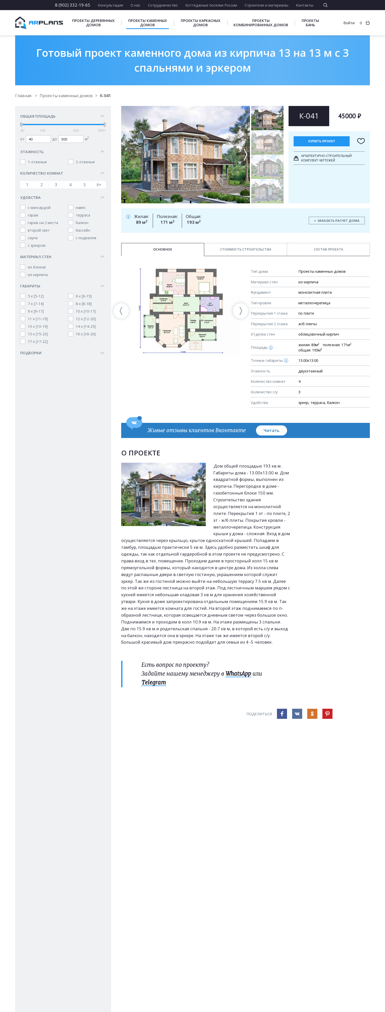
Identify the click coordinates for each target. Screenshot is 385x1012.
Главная (23, 95)
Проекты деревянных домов (93, 22)
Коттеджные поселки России (211, 5)
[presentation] (121, 310)
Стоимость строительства (245, 249)
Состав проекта (328, 249)
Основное (162, 249)
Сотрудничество (163, 5)
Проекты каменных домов (147, 22)
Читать (271, 430)
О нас (135, 5)
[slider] (21, 124)
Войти (349, 22)
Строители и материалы (266, 5)
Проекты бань (310, 22)
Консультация (110, 5)
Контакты (304, 5)
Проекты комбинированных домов (261, 22)
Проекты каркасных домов (200, 22)
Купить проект (321, 141)
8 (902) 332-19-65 (72, 5)
